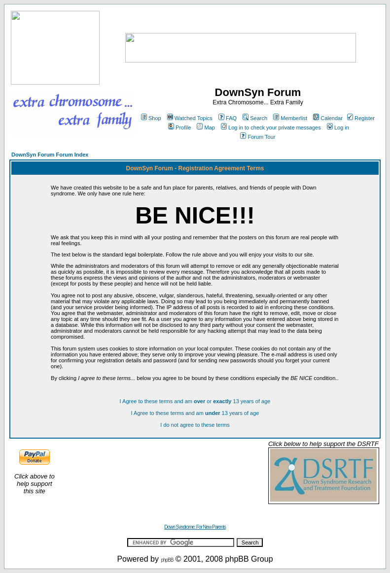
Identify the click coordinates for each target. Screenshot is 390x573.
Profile (179, 127)
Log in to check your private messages (271, 127)
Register (361, 118)
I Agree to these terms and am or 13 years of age (195, 401)
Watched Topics (190, 118)
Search (255, 118)
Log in (338, 127)
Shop (151, 118)
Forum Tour (257, 137)
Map (205, 127)
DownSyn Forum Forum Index (49, 155)
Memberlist (290, 118)
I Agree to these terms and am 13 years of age (195, 413)
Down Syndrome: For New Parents (195, 527)
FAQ (227, 118)
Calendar (328, 118)
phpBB (167, 560)
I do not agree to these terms (195, 425)
